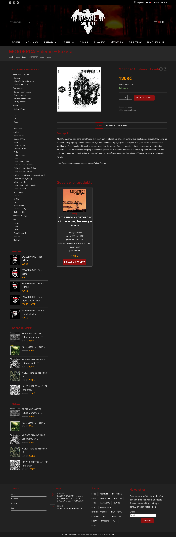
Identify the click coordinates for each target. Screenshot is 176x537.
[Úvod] (11, 57)
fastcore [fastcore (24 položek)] (118, 498)
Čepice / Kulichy (18, 88)
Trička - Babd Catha (21, 84)
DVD (15, 115)
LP (15, 125)
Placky (16, 202)
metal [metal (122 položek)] (105, 516)
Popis (99, 125)
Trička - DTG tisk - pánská (23, 171)
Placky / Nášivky (18, 192)
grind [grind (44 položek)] (93, 507)
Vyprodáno (18, 128)
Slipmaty (17, 236)
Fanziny (16, 223)
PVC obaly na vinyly (20, 216)
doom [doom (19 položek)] (93, 498)
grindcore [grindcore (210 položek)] (116, 516)
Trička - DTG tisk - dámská (23, 165)
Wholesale (16, 240)
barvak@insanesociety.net (70, 508)
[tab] (99, 126)
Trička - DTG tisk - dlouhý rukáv (25, 168)
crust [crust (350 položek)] (93, 525)
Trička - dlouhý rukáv (21, 162)
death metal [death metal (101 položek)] (116, 512)
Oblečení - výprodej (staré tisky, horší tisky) (29, 175)
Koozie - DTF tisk (20, 139)
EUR (165, 3)
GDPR (13, 494)
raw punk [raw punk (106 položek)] (95, 516)
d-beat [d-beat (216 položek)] (94, 521)
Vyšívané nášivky (20, 209)
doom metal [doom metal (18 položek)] (117, 494)
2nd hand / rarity (19, 109)
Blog (12, 508)
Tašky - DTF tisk (19, 155)
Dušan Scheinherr (108, 534)
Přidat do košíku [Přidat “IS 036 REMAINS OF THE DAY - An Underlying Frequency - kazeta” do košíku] (74, 262)
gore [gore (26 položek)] (93, 503)
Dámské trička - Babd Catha (24, 81)
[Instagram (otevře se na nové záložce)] (14, 2)
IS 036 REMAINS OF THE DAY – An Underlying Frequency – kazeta (74, 221)
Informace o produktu (116, 125)
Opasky (16, 227)
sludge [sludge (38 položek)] (117, 503)
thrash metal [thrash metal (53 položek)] (106, 507)
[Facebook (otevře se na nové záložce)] (10, 2)
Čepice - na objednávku (22, 92)
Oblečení (16, 132)
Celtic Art (17, 78)
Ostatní (16, 230)
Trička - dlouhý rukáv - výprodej (25, 185)
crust (125, 110)
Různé (15, 220)
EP (15, 119)
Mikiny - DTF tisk (20, 146)
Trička (16, 158)
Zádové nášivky (19, 212)
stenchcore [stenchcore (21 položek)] (105, 498)
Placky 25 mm (19, 206)
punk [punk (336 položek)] (115, 521)
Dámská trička (19, 136)
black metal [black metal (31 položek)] (105, 503)
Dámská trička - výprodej (23, 179)
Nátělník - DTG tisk (20, 149)
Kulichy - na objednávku (22, 98)
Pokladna (14, 499)
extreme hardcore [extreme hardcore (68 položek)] (99, 512)
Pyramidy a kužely (20, 233)
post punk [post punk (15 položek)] (104, 494)
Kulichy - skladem (20, 102)
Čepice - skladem (20, 95)
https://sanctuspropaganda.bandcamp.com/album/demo (81, 163)
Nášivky (16, 196)
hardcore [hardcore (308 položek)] (105, 521)
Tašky (16, 152)
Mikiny (16, 142)
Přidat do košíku (144, 98)
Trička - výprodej (20, 188)
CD (15, 112)
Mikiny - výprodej (20, 182)
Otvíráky (17, 199)
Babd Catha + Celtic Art (21, 74)
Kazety (129, 107)
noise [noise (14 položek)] (93, 494)
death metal (132, 110)
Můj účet (14, 503)
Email (132, 511)
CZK (161, 3)
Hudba (15, 105)
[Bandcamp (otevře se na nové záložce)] (18, 2)
